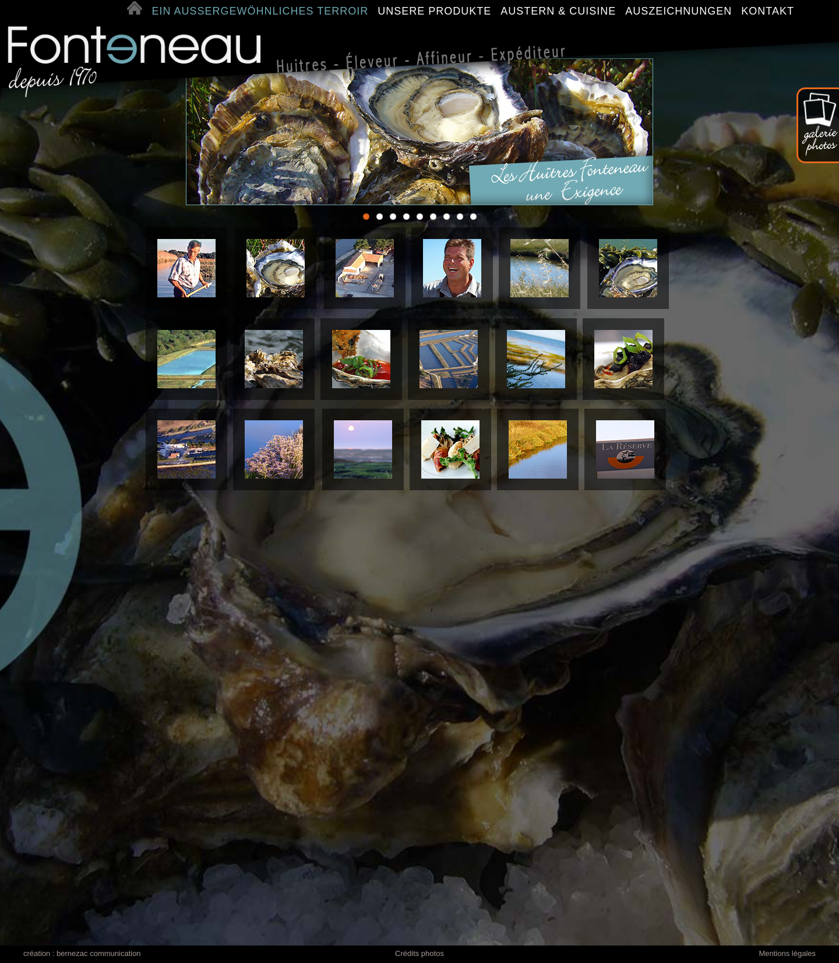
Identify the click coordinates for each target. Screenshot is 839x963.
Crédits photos (419, 953)
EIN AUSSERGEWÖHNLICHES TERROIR (262, 11)
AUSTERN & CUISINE (559, 11)
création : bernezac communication (82, 953)
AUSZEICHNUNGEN (680, 11)
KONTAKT (767, 11)
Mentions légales (787, 953)
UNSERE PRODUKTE (436, 11)
